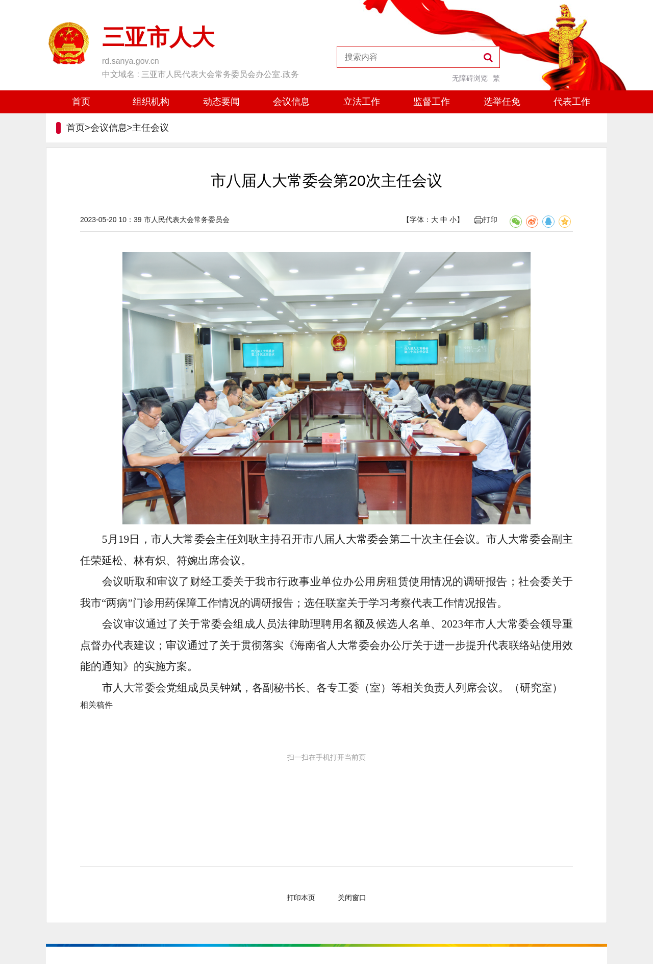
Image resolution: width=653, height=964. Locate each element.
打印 (485, 219)
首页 (81, 102)
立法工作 (361, 102)
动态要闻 (221, 102)
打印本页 (301, 898)
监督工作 (431, 102)
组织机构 (151, 102)
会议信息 (291, 102)
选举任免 (502, 102)
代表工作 (572, 102)
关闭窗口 (352, 898)
